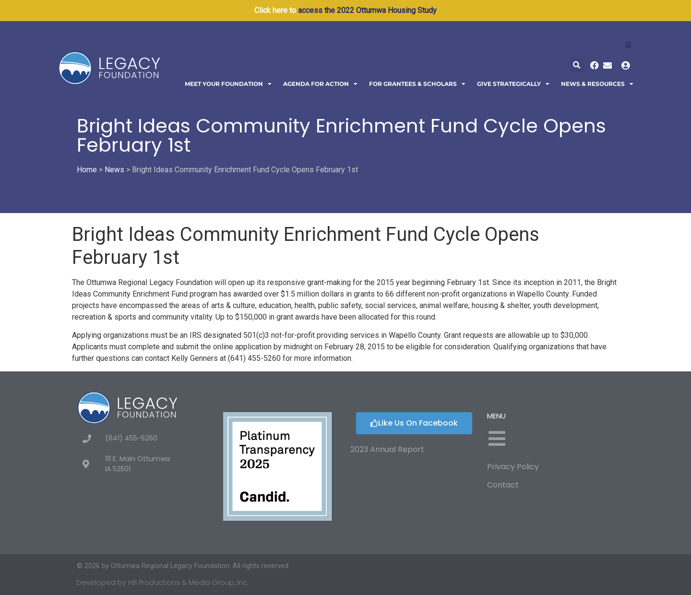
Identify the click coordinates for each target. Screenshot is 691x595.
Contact (503, 484)
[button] (577, 65)
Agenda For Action (320, 84)
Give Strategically (513, 84)
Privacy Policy (513, 466)
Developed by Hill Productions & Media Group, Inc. (163, 582)
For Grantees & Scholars (417, 84)
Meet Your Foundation (228, 84)
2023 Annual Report (387, 449)
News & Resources (597, 84)
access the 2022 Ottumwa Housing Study (367, 10)
